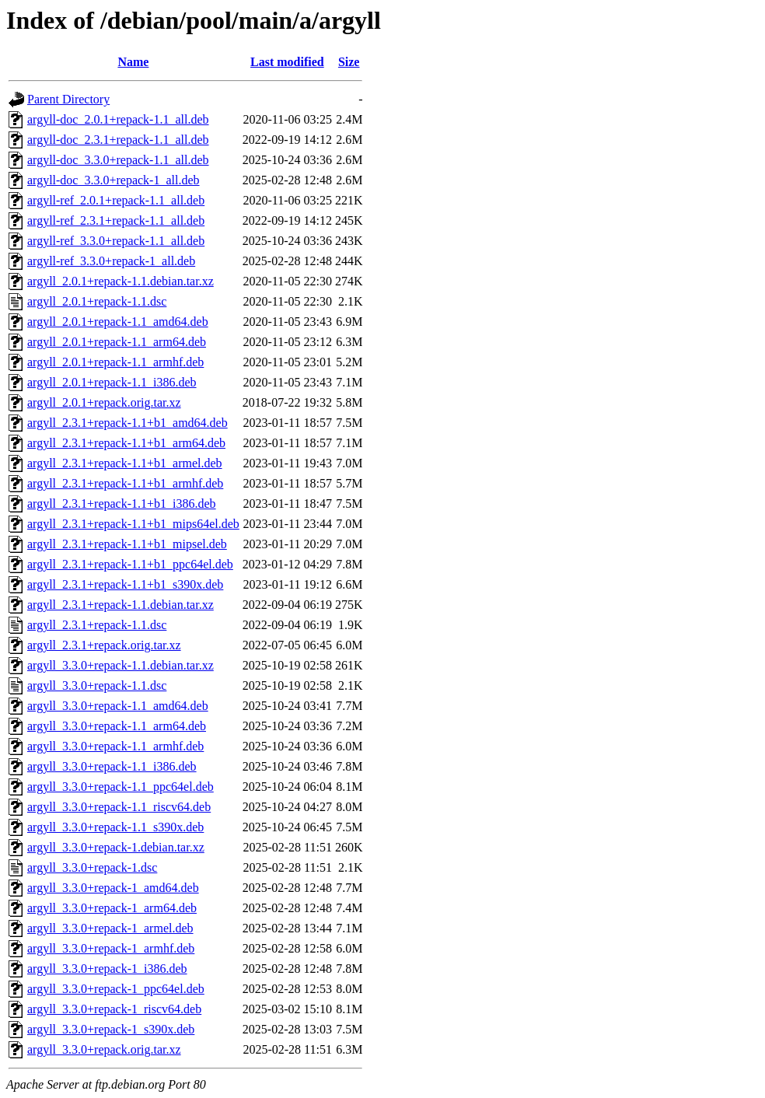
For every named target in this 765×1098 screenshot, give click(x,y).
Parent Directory (68, 99)
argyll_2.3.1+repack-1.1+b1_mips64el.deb (133, 523)
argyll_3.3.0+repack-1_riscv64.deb (114, 1009)
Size (349, 61)
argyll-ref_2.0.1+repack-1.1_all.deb (115, 200)
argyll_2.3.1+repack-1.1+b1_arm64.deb (126, 442)
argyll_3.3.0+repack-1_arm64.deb (112, 907)
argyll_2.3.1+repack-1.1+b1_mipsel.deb (127, 544)
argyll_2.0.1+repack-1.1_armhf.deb (115, 362)
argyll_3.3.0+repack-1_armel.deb (110, 928)
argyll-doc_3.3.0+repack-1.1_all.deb (118, 159)
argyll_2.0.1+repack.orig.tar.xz (104, 402)
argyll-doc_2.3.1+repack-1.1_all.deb (118, 139)
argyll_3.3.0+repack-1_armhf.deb (110, 948)
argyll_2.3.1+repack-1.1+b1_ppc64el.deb (130, 564)
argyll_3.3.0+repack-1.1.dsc (96, 685)
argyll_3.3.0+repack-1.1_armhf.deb (115, 746)
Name (132, 61)
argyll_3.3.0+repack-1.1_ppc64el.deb (120, 786)
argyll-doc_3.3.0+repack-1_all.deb (113, 180)
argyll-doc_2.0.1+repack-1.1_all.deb (118, 119)
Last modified (287, 61)
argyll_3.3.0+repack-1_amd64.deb (113, 887)
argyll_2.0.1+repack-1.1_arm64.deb (116, 341)
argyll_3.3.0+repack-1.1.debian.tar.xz (120, 665)
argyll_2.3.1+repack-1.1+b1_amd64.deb (127, 422)
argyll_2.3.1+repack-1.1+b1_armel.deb (124, 463)
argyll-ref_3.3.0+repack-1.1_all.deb (115, 240)
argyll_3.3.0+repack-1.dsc (92, 867)
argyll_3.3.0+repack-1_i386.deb (107, 968)
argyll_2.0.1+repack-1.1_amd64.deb (117, 321)
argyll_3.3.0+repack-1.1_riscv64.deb (119, 806)
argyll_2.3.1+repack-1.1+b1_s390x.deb (125, 584)
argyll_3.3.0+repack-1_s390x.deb (110, 1029)
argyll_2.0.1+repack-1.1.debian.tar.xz (120, 281)
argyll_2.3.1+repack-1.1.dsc (96, 624)
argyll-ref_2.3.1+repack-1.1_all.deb (115, 220)
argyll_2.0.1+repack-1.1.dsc (96, 301)
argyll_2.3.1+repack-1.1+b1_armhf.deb (125, 483)
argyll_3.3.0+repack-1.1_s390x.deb (115, 827)
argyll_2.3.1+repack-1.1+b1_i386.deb (121, 503)
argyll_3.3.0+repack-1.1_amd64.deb (117, 705)
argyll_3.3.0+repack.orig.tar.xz (104, 1049)
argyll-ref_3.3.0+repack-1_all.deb (111, 261)
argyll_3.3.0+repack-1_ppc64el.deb (115, 988)
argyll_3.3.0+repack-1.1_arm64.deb (116, 726)
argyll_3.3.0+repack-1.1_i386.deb (112, 766)
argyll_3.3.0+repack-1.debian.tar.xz (115, 847)
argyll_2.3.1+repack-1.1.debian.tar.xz (120, 604)
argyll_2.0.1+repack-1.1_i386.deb (112, 382)
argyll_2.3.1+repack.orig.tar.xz (104, 645)
